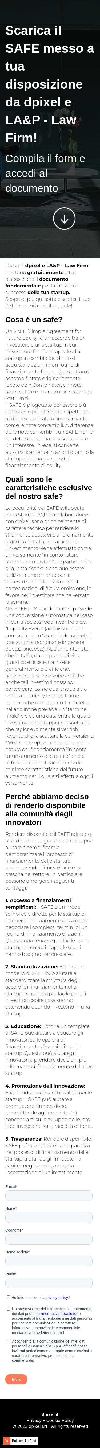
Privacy (34, 1420)
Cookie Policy (60, 1420)
